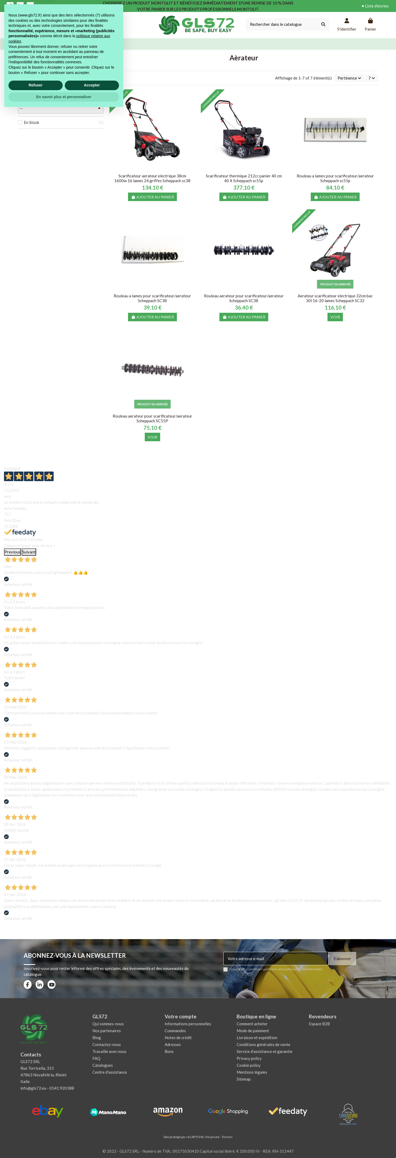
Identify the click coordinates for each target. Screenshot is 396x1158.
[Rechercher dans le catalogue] (323, 24)
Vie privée (212, 1137)
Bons (169, 1051)
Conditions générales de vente (263, 1044)
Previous (12, 551)
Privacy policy (249, 1058)
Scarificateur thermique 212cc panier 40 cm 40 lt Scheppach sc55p (244, 178)
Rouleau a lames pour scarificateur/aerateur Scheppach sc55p (335, 178)
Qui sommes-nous (108, 1023)
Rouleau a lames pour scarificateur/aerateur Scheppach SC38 (152, 298)
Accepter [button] (92, 1132)
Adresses (173, 1044)
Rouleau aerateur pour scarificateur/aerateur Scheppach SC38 (244, 298)
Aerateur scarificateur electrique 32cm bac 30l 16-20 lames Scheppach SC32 (335, 298)
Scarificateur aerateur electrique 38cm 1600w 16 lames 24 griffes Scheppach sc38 (152, 178)
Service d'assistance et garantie (264, 1051)
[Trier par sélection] (349, 78)
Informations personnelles (188, 1023)
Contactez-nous (106, 1044)
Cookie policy (249, 1065)
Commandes (175, 1030)
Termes (227, 1137)
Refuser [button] (35, 1132)
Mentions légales (252, 1072)
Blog (96, 1037)
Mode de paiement (253, 1030)
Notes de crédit (178, 1037)
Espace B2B (319, 1023)
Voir (335, 317)
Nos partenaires (106, 1030)
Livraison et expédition (257, 1037)
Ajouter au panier (152, 197)
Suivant (29, 551)
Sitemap (244, 1079)
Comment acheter (252, 1023)
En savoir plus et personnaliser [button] (63, 1143)
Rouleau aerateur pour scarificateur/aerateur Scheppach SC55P (152, 418)
